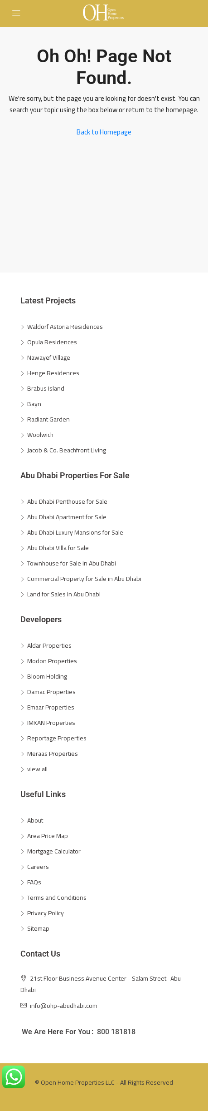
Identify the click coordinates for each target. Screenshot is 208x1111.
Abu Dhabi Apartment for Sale (66, 517)
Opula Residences (52, 342)
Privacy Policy (45, 913)
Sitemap (38, 928)
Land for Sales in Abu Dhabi (64, 594)
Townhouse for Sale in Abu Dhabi (71, 563)
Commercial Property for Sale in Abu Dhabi (84, 579)
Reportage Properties (57, 738)
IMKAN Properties (51, 723)
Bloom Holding (47, 676)
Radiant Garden (48, 419)
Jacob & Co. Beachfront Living (66, 450)
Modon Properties (52, 661)
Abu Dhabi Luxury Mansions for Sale (75, 532)
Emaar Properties (50, 707)
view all (37, 769)
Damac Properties (51, 692)
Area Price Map (47, 836)
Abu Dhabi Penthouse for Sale (67, 501)
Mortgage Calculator (54, 851)
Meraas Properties (52, 753)
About (35, 820)
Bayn (34, 404)
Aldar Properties (49, 645)
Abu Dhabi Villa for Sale (58, 548)
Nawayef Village (48, 357)
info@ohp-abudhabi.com (63, 1006)
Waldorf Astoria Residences (65, 326)
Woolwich (40, 435)
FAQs (34, 882)
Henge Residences (53, 373)
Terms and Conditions (57, 897)
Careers (38, 867)
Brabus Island (45, 388)
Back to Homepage (104, 132)
